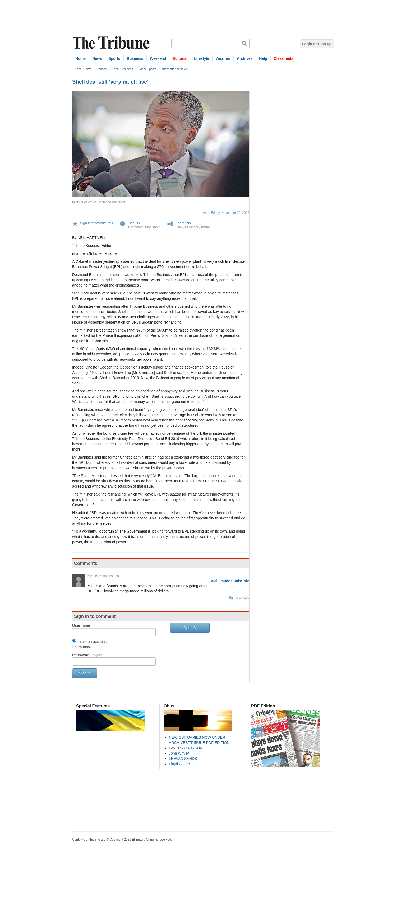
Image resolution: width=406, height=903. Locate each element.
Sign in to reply (238, 598)
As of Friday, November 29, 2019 (226, 213)
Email (179, 227)
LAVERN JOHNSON (185, 748)
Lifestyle (201, 58)
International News (174, 69)
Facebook (192, 227)
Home (80, 58)
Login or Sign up (316, 44)
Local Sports (147, 69)
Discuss (134, 223)
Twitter (205, 227)
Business (135, 58)
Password (87, 655)
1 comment (135, 227)
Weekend (158, 58)
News (97, 58)
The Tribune (111, 42)
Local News (83, 69)
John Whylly (179, 753)
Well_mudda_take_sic (230, 581)
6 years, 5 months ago (103, 576)
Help (263, 58)
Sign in (84, 673)
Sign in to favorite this (96, 223)
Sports (114, 58)
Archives (244, 58)
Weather (223, 58)
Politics (101, 69)
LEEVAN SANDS (183, 758)
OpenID (189, 627)
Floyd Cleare (179, 764)
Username (81, 625)
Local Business (122, 69)
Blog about (152, 227)
